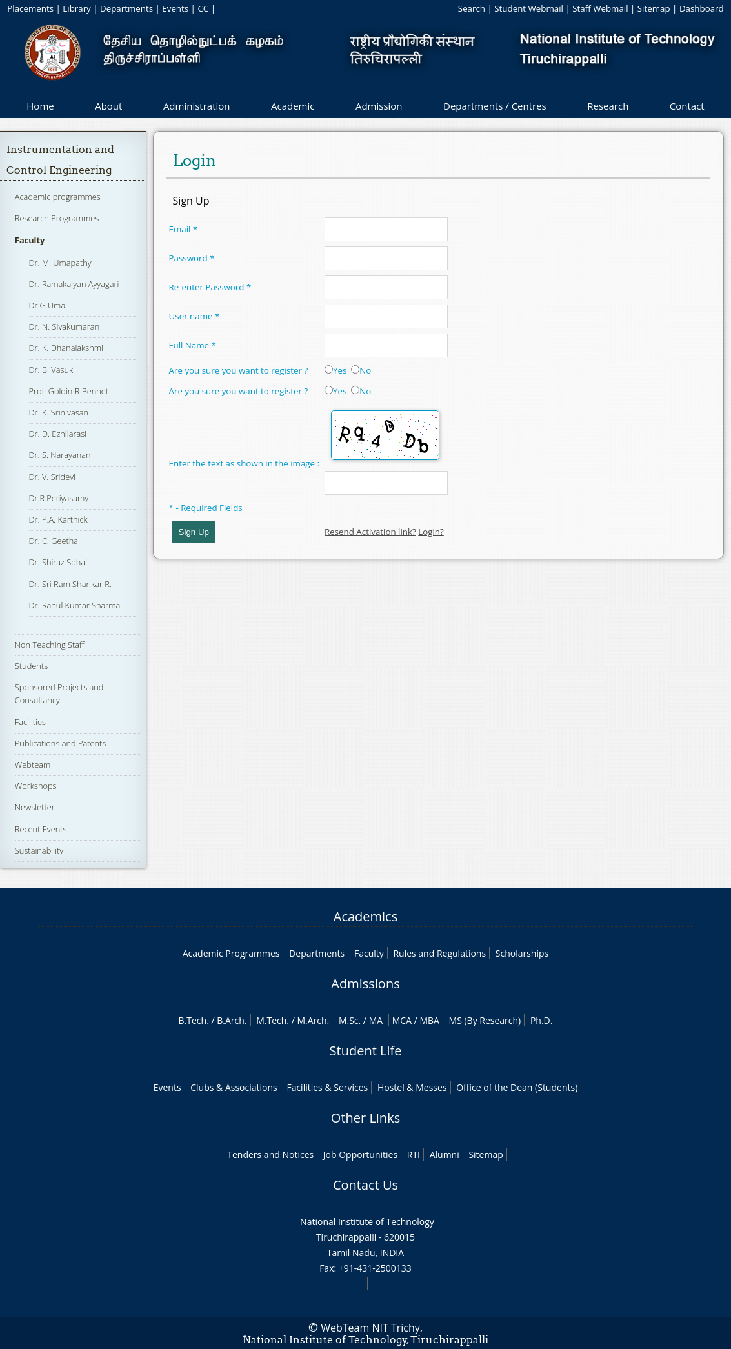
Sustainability (39, 850)
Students (31, 666)
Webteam (32, 764)
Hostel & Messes (412, 1087)
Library (76, 8)
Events (175, 8)
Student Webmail (528, 8)
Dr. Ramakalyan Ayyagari (74, 284)
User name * (194, 316)
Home (40, 105)
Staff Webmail (600, 8)
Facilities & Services (327, 1087)
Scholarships (522, 953)
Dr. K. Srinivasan (58, 412)
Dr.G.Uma (47, 305)
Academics (365, 916)
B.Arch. (231, 1020)
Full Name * (192, 345)
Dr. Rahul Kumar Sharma (75, 605)
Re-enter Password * (210, 287)
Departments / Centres (494, 105)
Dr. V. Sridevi (52, 477)
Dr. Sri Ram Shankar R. (70, 584)
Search (471, 8)
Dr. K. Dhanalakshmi (66, 348)
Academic (292, 105)
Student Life (366, 1050)
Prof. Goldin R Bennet (69, 391)
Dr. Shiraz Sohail (59, 562)
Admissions (365, 983)
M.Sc (349, 1020)
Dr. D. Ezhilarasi (58, 433)
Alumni (444, 1154)
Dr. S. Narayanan (60, 455)
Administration (196, 105)
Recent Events (41, 829)
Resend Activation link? (370, 531)
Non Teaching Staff (50, 644)
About (108, 105)
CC (202, 8)
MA (376, 1020)
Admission (379, 105)
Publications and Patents (60, 743)
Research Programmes (57, 218)
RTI (413, 1154)
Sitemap (653, 8)
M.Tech (271, 1020)
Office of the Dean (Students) (516, 1087)
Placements (30, 8)
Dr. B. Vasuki (52, 369)
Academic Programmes (231, 953)
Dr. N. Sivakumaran (64, 326)
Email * (183, 229)
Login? (431, 531)
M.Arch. (313, 1020)
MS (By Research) (485, 1020)
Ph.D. (541, 1020)
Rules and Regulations (439, 953)
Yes (335, 370)
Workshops (36, 786)
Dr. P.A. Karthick (58, 519)
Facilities (30, 722)
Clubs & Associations (233, 1087)
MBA (429, 1020)
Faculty (30, 240)
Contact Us (365, 1185)
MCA (402, 1020)
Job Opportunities (360, 1154)
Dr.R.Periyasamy (59, 498)
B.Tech (193, 1020)
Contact (687, 105)
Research (607, 105)
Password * (192, 258)
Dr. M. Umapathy (60, 262)
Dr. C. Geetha (54, 540)
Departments (126, 8)
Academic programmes (58, 197)
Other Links (365, 1117)
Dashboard (701, 8)
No (361, 370)
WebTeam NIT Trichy (370, 1328)
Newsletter (35, 807)
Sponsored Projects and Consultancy (59, 693)
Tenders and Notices (270, 1154)
